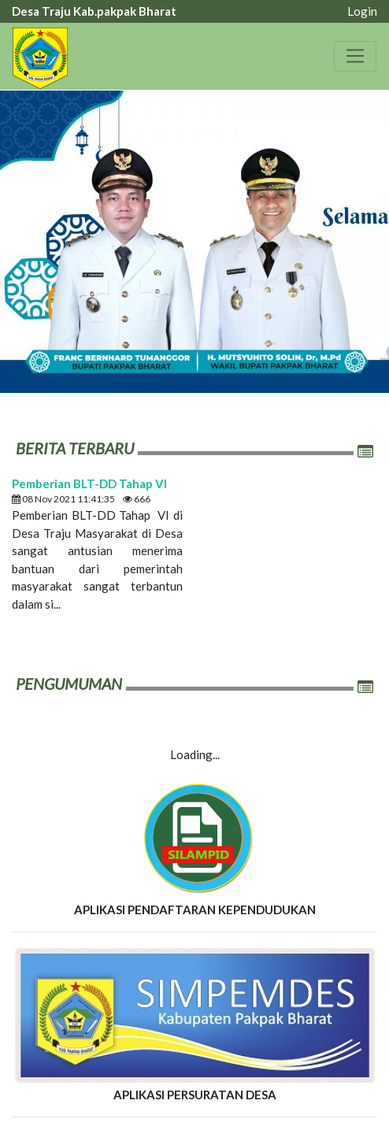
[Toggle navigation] (355, 56)
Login (362, 11)
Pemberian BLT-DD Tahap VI (89, 483)
